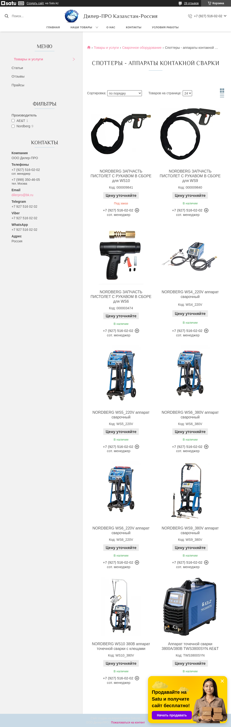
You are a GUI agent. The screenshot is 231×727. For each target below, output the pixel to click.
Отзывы (18, 76)
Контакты (133, 27)
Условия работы (165, 27)
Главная (53, 27)
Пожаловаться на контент (128, 722)
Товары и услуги (28, 59)
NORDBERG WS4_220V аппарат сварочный (190, 294)
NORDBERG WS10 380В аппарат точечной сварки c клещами (121, 646)
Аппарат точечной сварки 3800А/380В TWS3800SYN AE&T (190, 646)
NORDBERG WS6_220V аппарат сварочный (120, 530)
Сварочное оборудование (141, 48)
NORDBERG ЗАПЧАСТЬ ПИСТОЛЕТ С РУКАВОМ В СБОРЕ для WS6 (121, 296)
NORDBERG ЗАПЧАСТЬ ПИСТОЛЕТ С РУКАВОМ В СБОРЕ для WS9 (190, 176)
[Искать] (6, 16)
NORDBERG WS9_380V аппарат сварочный (190, 530)
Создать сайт (35, 3)
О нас (111, 27)
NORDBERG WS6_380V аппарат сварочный (190, 414)
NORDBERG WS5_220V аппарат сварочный (120, 414)
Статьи (17, 68)
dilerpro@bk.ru (22, 195)
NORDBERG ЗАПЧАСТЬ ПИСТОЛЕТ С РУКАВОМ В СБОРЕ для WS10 (121, 176)
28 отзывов (191, 3)
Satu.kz (135, 718)
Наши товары (81, 27)
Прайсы (18, 85)
